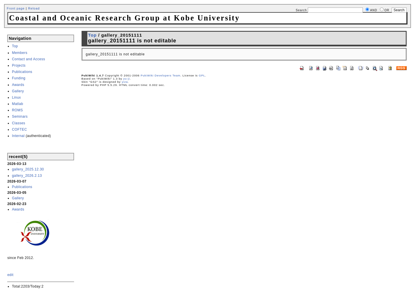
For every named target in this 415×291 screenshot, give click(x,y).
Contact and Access (28, 59)
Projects (18, 65)
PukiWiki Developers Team (160, 75)
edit (10, 275)
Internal (18, 136)
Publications (22, 72)
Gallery (18, 91)
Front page (15, 8)
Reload (33, 8)
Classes (18, 123)
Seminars (20, 116)
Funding (18, 78)
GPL (202, 75)
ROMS (17, 110)
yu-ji (126, 78)
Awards (18, 85)
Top (15, 46)
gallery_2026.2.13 (27, 176)
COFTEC (19, 129)
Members (19, 53)
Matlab (17, 104)
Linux (16, 97)
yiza (125, 81)
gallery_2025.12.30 (28, 169)
